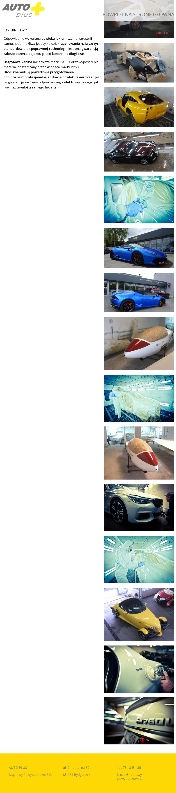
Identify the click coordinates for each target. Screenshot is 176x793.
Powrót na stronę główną (138, 14)
